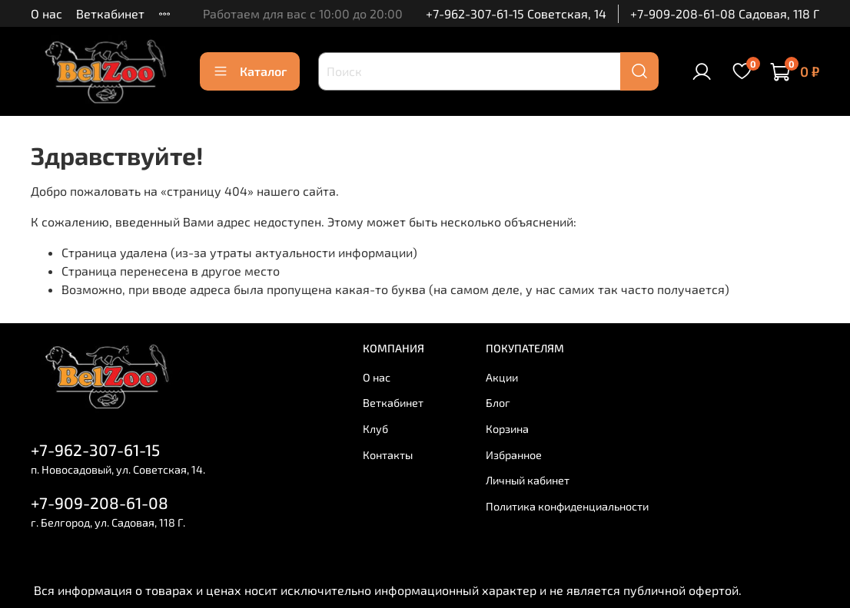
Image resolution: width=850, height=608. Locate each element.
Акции (502, 377)
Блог (498, 402)
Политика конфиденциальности (567, 506)
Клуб (375, 428)
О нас (46, 13)
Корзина (507, 428)
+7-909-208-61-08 (99, 502)
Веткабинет (110, 13)
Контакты (388, 454)
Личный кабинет (527, 480)
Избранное (514, 454)
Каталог (250, 71)
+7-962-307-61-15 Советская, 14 (516, 13)
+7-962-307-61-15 (95, 449)
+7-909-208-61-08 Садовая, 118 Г (724, 13)
